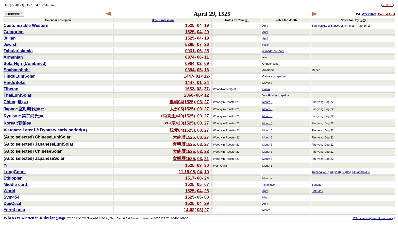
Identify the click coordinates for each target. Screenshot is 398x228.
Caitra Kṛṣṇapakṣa (274, 76)
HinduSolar (15, 82)
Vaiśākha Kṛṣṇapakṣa (276, 95)
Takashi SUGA (97, 218)
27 (206, 101)
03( (200, 209)
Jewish (11, 44)
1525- (190, 25)
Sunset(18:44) (339, 25)
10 (206, 171)
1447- (189, 76)
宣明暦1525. (184, 144)
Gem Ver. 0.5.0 (120, 218)
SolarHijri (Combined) (25, 63)
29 (206, 31)
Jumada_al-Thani (273, 50)
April (265, 25)
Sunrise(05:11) (321, 25)
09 (206, 63)
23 (206, 151)
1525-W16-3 (386, 14)
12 (206, 95)
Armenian (13, 57)
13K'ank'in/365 (361, 171)
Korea (9, 123)
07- (200, 44)
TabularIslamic (18, 50)
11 (206, 57)
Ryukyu (11, 116)
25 (206, 50)
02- (200, 63)
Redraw (387, 5)
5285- (190, 44)
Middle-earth (16, 184)
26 (206, 44)
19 (206, 25)
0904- (190, 63)
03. (200, 101)
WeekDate (368, 14)
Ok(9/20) (335, 171)
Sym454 (11, 197)
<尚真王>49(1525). (178, 116)
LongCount (15, 171)
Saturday (317, 190)
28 (206, 190)
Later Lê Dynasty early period (52, 130)
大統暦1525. (184, 137)
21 (206, 158)
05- (200, 69)
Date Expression (163, 20)
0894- (190, 69)
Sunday (316, 184)
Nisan (266, 44)
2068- (189, 95)
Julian (10, 38)
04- (200, 25)
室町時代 (27, 109)
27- (207, 88)
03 (206, 197)
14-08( (190, 209)
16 (206, 69)
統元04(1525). (183, 130)
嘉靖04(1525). (183, 101)
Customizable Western (26, 25)
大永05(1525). (183, 109)
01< (199, 76)
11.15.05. (187, 171)
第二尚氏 (30, 116)
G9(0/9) (346, 171)
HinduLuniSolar (19, 76)
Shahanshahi (17, 69)
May (265, 197)
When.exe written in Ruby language (35, 218)
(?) (246, 20)
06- (200, 50)
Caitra (266, 89)
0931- (190, 50)
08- (200, 178)
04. (200, 171)
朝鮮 (22, 123)
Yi (5, 165)
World (9, 190)
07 (206, 184)
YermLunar (14, 209)
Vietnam (12, 130)
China (9, 101)
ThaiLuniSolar (17, 95)
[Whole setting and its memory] (373, 218)
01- (200, 82)
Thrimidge (268, 184)
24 (206, 82)
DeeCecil (12, 203)
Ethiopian (13, 178)
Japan (10, 109)
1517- (190, 178)
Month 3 (267, 101)
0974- (190, 57)
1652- (190, 88)
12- (207, 76)
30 (206, 165)
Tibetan (11, 88)
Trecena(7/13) (320, 171)
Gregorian (14, 31)
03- (200, 88)
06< (199, 95)
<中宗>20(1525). (180, 123)
